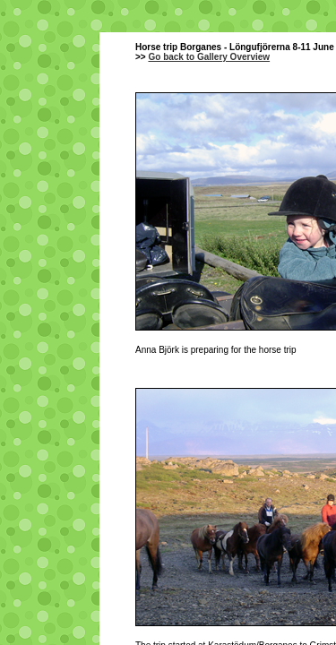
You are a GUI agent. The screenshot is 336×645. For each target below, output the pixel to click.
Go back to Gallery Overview (209, 57)
